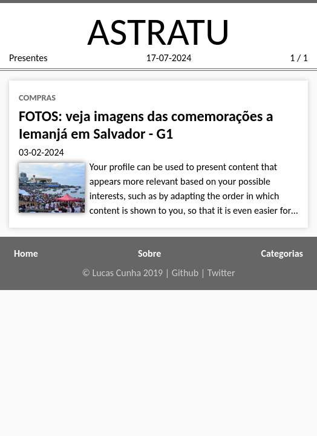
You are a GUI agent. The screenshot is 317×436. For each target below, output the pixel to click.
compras (37, 97)
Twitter (221, 273)
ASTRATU (158, 31)
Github (185, 273)
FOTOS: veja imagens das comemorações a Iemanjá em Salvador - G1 (146, 124)
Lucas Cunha (116, 273)
